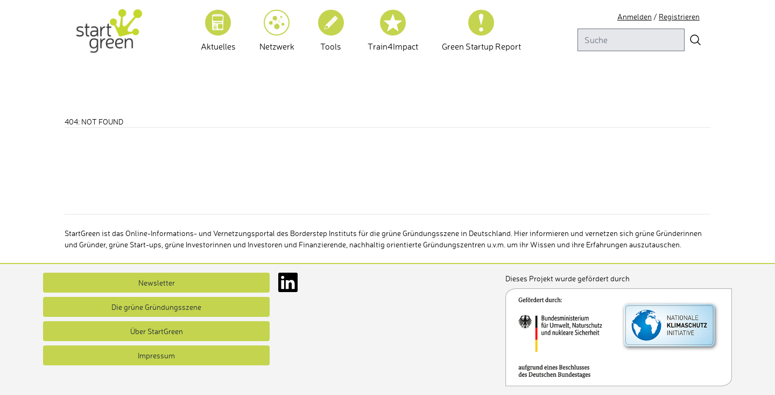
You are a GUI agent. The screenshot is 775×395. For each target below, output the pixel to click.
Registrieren (681, 16)
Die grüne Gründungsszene (156, 307)
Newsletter (156, 283)
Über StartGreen (156, 331)
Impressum (156, 355)
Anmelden (641, 16)
